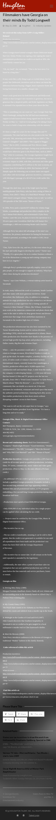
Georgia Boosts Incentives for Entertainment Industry (13, 797)
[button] (9, 714)
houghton (26, 25)
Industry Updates (43, 25)
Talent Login (34, 815)
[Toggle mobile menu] (51, 6)
